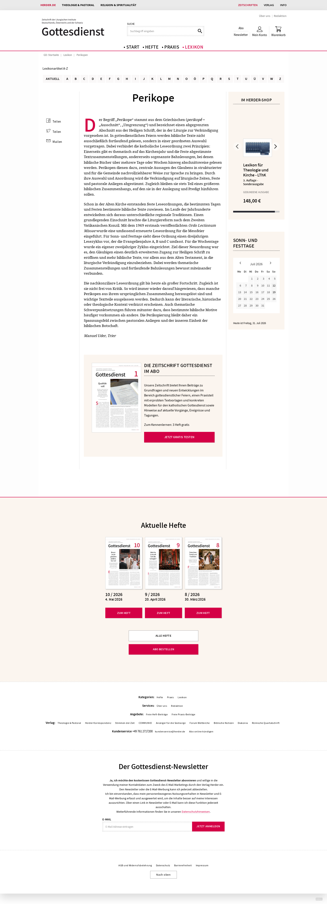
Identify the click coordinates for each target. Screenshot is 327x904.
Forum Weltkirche (200, 723)
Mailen (57, 142)
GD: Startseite (51, 55)
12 (274, 286)
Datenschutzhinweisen (196, 811)
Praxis (171, 47)
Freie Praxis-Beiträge (183, 714)
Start (133, 47)
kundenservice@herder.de (170, 731)
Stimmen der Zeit (125, 723)
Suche (131, 24)
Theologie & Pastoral (78, 5)
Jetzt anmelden (208, 826)
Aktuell (52, 79)
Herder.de (48, 5)
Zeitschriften (248, 5)
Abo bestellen (163, 649)
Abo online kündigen (201, 731)
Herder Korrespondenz (98, 723)
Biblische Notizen (224, 723)
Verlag (269, 5)
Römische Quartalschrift (266, 723)
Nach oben (163, 874)
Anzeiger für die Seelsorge (171, 723)
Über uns (264, 16)
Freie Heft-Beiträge (157, 714)
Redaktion (280, 16)
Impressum (202, 865)
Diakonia (243, 723)
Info (283, 5)
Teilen (57, 121)
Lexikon (194, 47)
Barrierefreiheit (183, 865)
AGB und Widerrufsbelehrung (135, 865)
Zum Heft (124, 613)
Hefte (151, 47)
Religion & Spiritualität (118, 5)
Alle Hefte (163, 636)
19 (274, 292)
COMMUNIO (145, 723)
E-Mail (106, 819)
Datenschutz (163, 865)
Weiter (275, 146)
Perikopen (82, 55)
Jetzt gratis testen (179, 437)
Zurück (237, 146)
